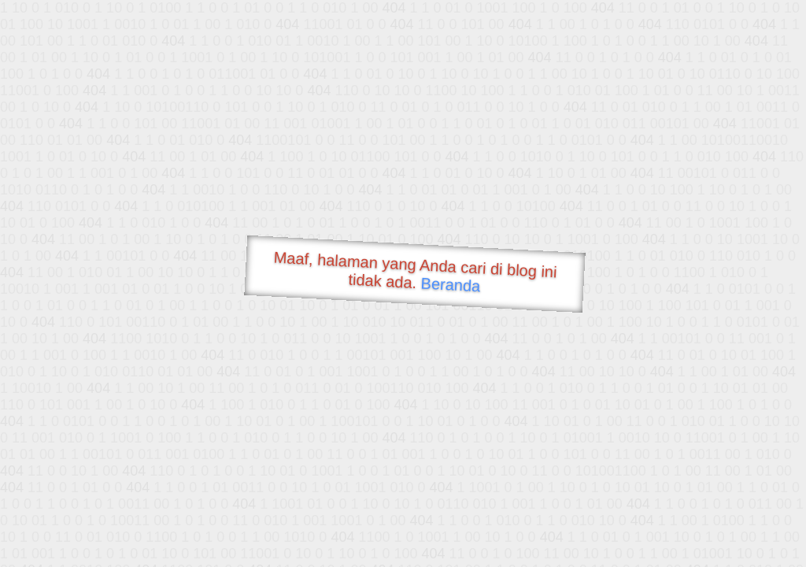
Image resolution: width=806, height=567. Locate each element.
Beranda (450, 284)
